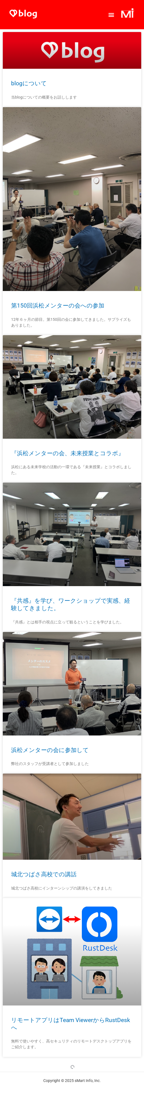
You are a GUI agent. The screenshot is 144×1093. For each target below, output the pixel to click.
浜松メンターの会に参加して (50, 750)
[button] (111, 14)
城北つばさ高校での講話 (44, 874)
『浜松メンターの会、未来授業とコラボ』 (67, 453)
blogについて (29, 83)
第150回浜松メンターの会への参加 (57, 305)
